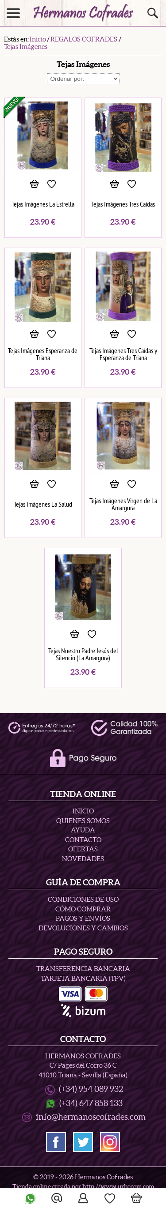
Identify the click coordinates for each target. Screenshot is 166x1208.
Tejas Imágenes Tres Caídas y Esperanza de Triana (123, 354)
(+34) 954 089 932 (91, 1089)
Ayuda (83, 830)
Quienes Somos (83, 820)
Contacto (83, 839)
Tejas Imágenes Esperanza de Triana (42, 354)
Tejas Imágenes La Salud (43, 504)
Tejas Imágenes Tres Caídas (123, 203)
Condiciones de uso (83, 899)
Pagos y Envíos (83, 918)
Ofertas (83, 849)
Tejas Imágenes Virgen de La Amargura (123, 504)
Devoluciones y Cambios (83, 928)
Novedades (83, 858)
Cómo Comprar (83, 909)
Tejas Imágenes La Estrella (43, 203)
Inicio (83, 811)
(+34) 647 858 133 (91, 1103)
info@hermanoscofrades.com (91, 1116)
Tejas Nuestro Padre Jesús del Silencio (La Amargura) (83, 654)
